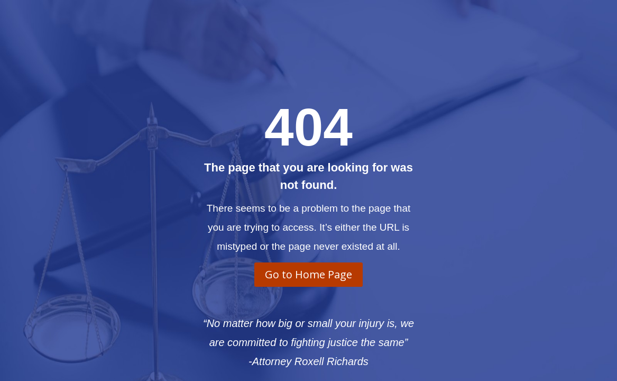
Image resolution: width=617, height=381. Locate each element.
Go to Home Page (308, 274)
